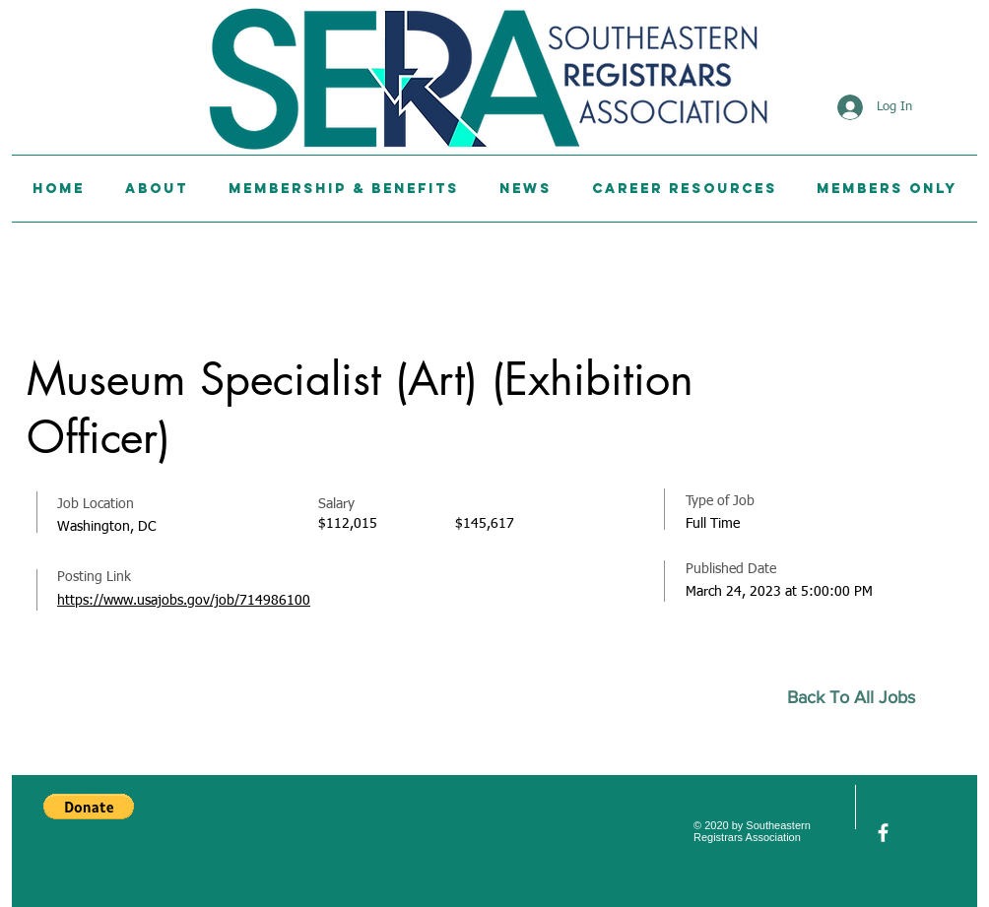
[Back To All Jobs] (859, 697)
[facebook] (883, 832)
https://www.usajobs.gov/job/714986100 (183, 601)
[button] (88, 806)
